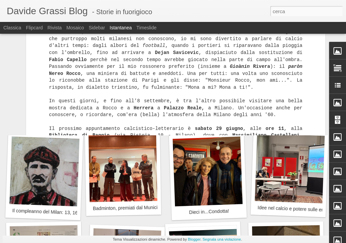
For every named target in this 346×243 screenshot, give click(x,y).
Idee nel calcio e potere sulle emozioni (297, 209)
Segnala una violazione (221, 239)
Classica (12, 27)
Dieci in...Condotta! (209, 211)
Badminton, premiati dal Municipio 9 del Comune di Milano (154, 207)
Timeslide (146, 27)
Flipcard (34, 27)
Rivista (54, 27)
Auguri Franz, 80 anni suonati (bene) (53, 119)
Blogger (194, 239)
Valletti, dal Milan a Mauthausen (211, 116)
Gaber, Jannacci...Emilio (124, 119)
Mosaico (75, 27)
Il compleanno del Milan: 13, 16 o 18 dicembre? (62, 212)
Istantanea (121, 27)
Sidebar (97, 27)
